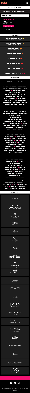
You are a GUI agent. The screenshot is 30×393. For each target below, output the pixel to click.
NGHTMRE (12, 150)
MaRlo (20, 144)
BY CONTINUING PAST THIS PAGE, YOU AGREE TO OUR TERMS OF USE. (15, 388)
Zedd (6, 188)
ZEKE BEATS (13, 188)
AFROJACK (21, 85)
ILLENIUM (17, 131)
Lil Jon (22, 140)
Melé (5, 150)
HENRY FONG (8, 131)
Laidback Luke (21, 138)
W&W (6, 186)
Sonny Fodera (18, 171)
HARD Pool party (18, 129)
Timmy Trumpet (10, 182)
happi (8, 129)
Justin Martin (21, 136)
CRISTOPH (22, 104)
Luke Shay (21, 142)
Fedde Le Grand (9, 121)
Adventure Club (11, 85)
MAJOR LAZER (12, 144)
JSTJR (22, 134)
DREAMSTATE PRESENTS (10, 113)
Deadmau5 (17, 108)
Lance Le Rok (9, 140)
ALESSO (5, 86)
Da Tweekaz (9, 106)
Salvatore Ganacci (11, 167)
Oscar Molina (18, 152)
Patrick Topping (20, 154)
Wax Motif (21, 186)
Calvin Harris (21, 98)
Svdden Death (7, 179)
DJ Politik (19, 156)
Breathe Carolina (9, 98)
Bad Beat (7, 90)
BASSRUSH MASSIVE (15, 92)
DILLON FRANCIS (8, 110)
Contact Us (15, 385)
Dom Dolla (13, 111)
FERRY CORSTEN (20, 121)
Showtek (8, 169)
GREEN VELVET (20, 127)
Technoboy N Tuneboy (12, 181)
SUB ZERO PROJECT (15, 175)
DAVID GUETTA (7, 108)
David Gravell (20, 106)
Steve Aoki (19, 173)
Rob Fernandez (15, 163)
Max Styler (21, 148)
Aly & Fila (13, 86)
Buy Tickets (8, 26)
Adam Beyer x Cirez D (20, 83)
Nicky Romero (21, 150)
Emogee (18, 115)
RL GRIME (21, 161)
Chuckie (24, 102)
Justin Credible (9, 136)
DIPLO (6, 111)
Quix (7, 159)
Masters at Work (10, 148)
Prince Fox (21, 158)
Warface (13, 186)
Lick (17, 140)
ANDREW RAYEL (22, 86)
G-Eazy (25, 123)
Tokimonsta (21, 182)
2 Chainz (9, 81)
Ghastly (24, 125)
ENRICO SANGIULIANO (15, 117)
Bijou (23, 94)
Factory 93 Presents (15, 119)
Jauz (23, 131)
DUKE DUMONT (23, 113)
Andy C (5, 88)
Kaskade (6, 138)
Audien (25, 88)
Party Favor (9, 154)
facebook (11, 383)
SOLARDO (9, 171)
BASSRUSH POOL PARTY (12, 94)
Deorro (24, 108)
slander (15, 169)
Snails (23, 169)
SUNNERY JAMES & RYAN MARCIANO (15, 177)
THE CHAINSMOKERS (19, 100)
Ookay (9, 152)
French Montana (15, 123)
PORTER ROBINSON (10, 158)
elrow (11, 115)
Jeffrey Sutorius (15, 133)
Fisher (5, 123)
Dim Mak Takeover (20, 110)
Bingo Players (10, 96)
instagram (19, 383)
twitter (15, 383)
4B (15, 81)
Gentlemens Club (9, 125)
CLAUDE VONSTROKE (11, 104)
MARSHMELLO (9, 146)
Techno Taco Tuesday (20, 179)
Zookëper (22, 188)
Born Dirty (20, 96)
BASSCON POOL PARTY (18, 90)
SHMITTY (22, 167)
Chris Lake (16, 102)
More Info (8, 29)
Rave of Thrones (11, 161)
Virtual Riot (22, 184)
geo (18, 125)
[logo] (5, 3)
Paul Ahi (10, 156)
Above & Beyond (7, 83)
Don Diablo (22, 111)
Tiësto (23, 181)
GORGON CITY (10, 127)
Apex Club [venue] (6, 21)
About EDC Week (8, 385)
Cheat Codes (7, 102)
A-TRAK (20, 81)
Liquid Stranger (11, 142)
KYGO (13, 138)
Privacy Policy (22, 385)
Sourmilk (10, 173)
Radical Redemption (17, 159)
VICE (15, 184)
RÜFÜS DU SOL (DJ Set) (15, 165)
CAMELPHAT (7, 100)
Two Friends (7, 184)
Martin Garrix (20, 146)
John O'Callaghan (12, 134)
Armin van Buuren (15, 88)
